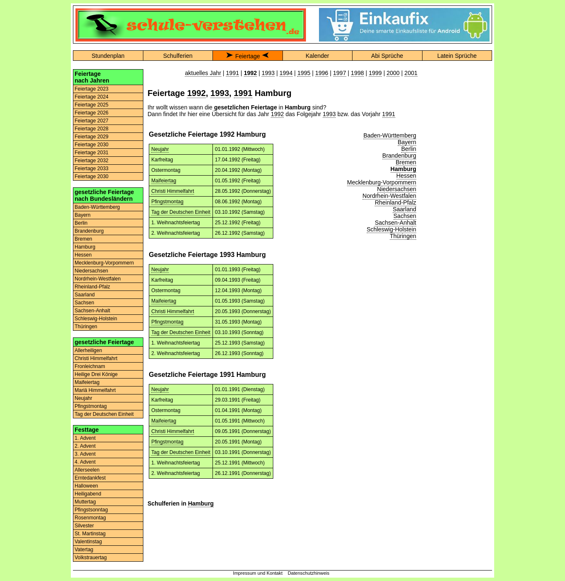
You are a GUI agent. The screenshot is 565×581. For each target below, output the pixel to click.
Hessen (83, 255)
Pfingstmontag (91, 406)
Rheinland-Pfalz (92, 287)
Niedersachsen (91, 271)
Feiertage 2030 (92, 145)
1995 (303, 73)
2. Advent (85, 446)
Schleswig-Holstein (96, 319)
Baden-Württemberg (97, 207)
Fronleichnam (90, 366)
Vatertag (84, 549)
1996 (321, 73)
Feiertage (247, 56)
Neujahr (83, 398)
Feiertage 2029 (92, 137)
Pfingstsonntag (91, 510)
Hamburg (85, 247)
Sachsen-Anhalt (92, 311)
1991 (232, 73)
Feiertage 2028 (92, 129)
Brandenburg (89, 231)
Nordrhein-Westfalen (98, 279)
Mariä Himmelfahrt (95, 390)
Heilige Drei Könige (96, 374)
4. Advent (85, 462)
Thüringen (86, 326)
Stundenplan (107, 55)
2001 (410, 73)
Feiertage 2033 (92, 168)
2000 (392, 73)
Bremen (83, 239)
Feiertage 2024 (92, 97)
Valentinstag (88, 542)
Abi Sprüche (387, 55)
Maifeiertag (87, 382)
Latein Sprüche (457, 55)
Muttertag (85, 502)
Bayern (83, 215)
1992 (196, 93)
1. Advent (85, 438)
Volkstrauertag (91, 557)
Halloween (86, 486)
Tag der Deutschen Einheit (104, 414)
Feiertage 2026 (92, 113)
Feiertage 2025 (92, 105)
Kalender (317, 55)
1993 (268, 73)
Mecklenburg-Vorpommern (104, 263)
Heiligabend (88, 494)
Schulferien (177, 55)
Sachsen (84, 303)
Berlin (81, 223)
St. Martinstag (90, 534)
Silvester (84, 526)
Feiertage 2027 (92, 121)
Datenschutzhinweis (308, 573)
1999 (375, 73)
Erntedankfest (90, 478)
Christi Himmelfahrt (96, 358)
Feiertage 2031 (92, 153)
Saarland (85, 295)
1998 (357, 73)
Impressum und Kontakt (257, 573)
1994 (286, 73)
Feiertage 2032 (92, 160)
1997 (339, 73)
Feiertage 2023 (92, 89)
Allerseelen (87, 470)
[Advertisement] (457, 195)
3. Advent (85, 454)
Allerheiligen (88, 350)
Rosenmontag (90, 518)
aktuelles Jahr (203, 73)
